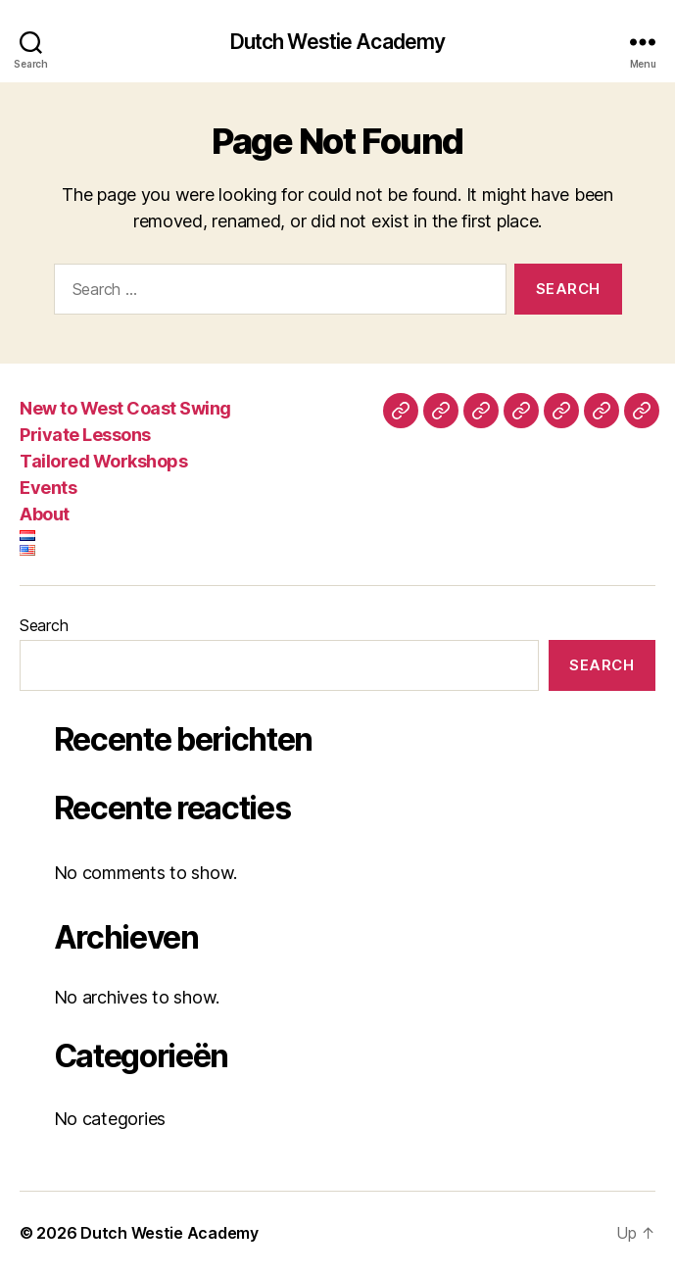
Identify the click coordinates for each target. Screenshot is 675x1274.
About (45, 514)
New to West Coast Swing (125, 408)
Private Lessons (85, 434)
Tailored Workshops (103, 461)
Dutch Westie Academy (338, 41)
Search (44, 625)
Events (48, 487)
